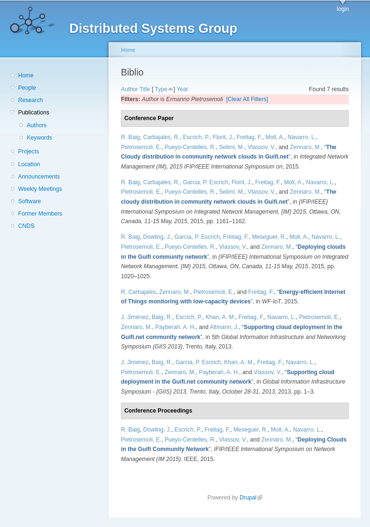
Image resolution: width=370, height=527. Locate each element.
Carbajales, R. (161, 137)
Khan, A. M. (220, 317)
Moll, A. (275, 137)
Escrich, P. (196, 137)
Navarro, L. (301, 137)
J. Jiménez (134, 317)
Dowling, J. (157, 237)
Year (182, 89)
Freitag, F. (249, 137)
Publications (33, 112)
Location (29, 164)
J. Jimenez (134, 362)
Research (30, 100)
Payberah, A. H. (175, 327)
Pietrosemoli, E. (141, 147)
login (343, 9)
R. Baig (130, 137)
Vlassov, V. (262, 147)
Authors (36, 125)
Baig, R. (162, 317)
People (27, 88)
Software (29, 201)
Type (161, 89)
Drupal (251, 497)
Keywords (39, 137)
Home (25, 75)
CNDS (26, 226)
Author (129, 89)
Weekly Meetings (40, 189)
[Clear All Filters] (247, 99)
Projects (28, 151)
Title (144, 89)
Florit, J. (223, 137)
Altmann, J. (224, 327)
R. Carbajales (138, 292)
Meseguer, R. (269, 237)
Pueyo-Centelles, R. (190, 147)
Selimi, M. (231, 147)
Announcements (39, 176)
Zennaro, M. (305, 147)
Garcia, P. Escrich (205, 182)
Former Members (40, 213)
